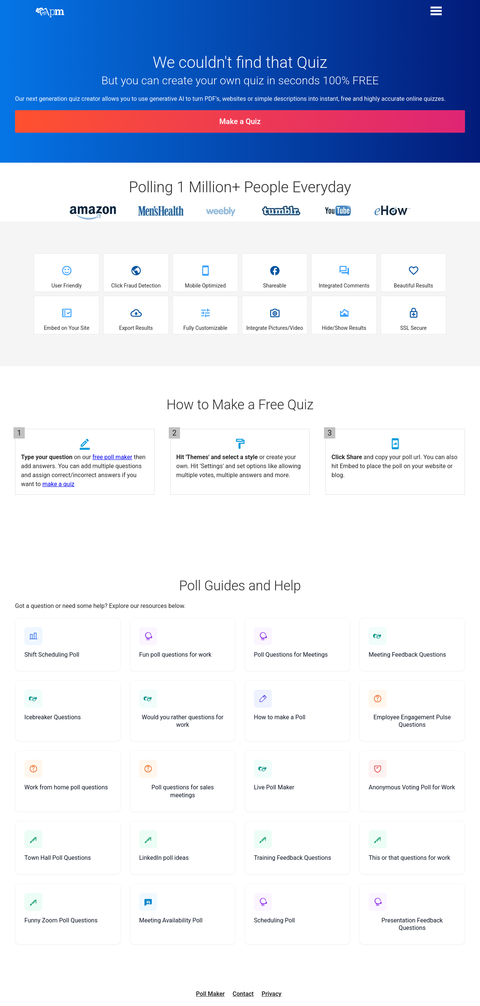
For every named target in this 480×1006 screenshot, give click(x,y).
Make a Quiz (240, 121)
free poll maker (112, 457)
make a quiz (58, 484)
